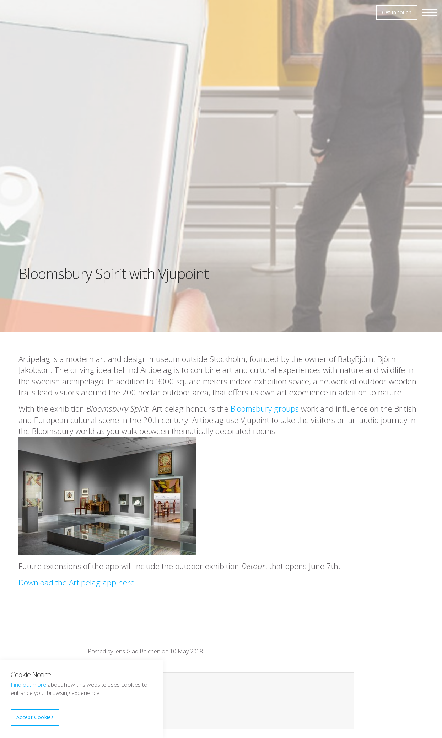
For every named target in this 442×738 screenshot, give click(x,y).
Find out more (28, 685)
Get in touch (396, 12)
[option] (221, 166)
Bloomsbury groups (265, 408)
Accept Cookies (35, 717)
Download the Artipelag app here (76, 582)
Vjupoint (26, 12)
